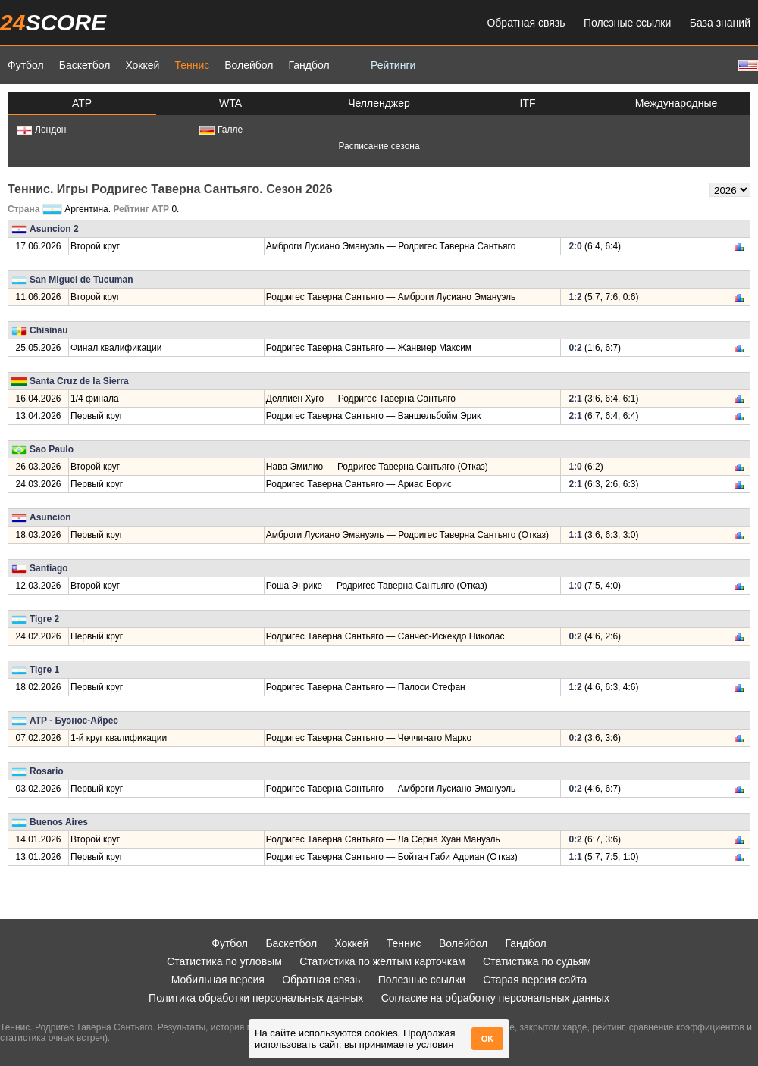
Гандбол (308, 65)
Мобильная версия (218, 980)
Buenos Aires (59, 822)
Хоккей (142, 65)
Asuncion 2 (54, 229)
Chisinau (49, 330)
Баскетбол (85, 65)
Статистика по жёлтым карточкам (382, 961)
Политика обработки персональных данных (256, 998)
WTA (230, 103)
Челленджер (379, 103)
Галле (221, 129)
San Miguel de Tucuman (81, 279)
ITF (528, 103)
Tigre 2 (44, 619)
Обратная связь (526, 23)
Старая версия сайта (535, 980)
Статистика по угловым (224, 961)
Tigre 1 (44, 669)
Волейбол (248, 65)
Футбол (26, 65)
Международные (676, 103)
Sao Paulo (52, 449)
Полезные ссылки (627, 23)
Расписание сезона (378, 146)
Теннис (191, 65)
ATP (82, 103)
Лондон (41, 129)
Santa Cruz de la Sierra (79, 381)
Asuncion (50, 517)
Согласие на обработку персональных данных (495, 998)
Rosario (47, 771)
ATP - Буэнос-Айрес (74, 720)
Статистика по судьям (537, 961)
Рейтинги (393, 65)
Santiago (49, 568)
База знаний (720, 23)
